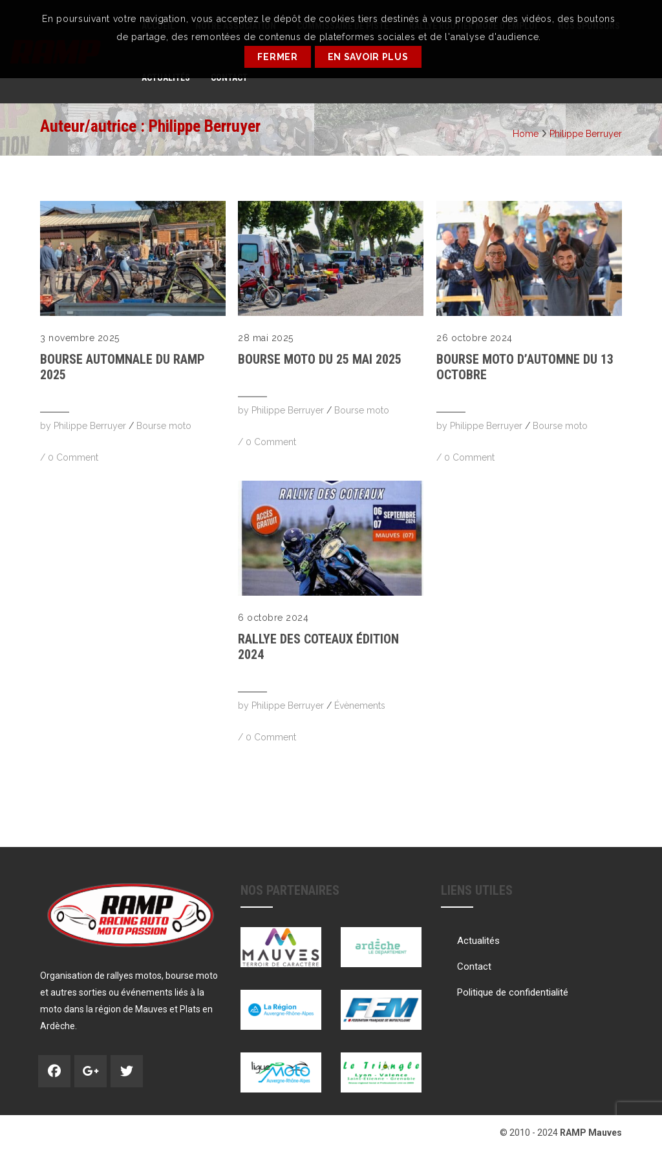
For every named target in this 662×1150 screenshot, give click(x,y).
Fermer (277, 57)
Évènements (359, 705)
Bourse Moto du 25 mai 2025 (319, 359)
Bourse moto (163, 426)
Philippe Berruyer (586, 134)
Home (526, 134)
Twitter (127, 1071)
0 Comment (73, 457)
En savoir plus (368, 57)
